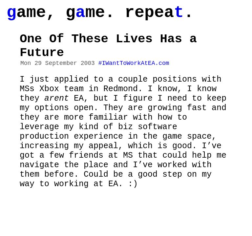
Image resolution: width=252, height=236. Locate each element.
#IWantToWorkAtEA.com (133, 73)
